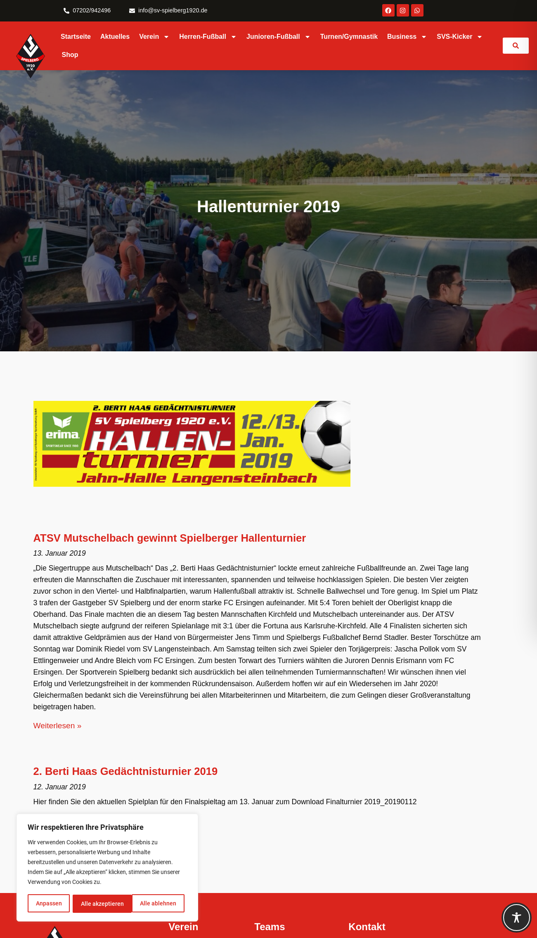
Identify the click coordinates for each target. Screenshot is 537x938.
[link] (516, 46)
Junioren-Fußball (278, 36)
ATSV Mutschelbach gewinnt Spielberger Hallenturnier (169, 538)
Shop (70, 54)
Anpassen (48, 903)
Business (407, 36)
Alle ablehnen (98, 903)
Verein (154, 36)
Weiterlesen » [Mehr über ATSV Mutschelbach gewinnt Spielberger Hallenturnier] (57, 725)
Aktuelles (115, 36)
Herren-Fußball (208, 36)
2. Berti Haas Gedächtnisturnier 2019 (125, 771)
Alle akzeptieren (157, 903)
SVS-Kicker (460, 36)
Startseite (76, 36)
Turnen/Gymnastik (349, 36)
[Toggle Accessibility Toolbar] (516, 917)
